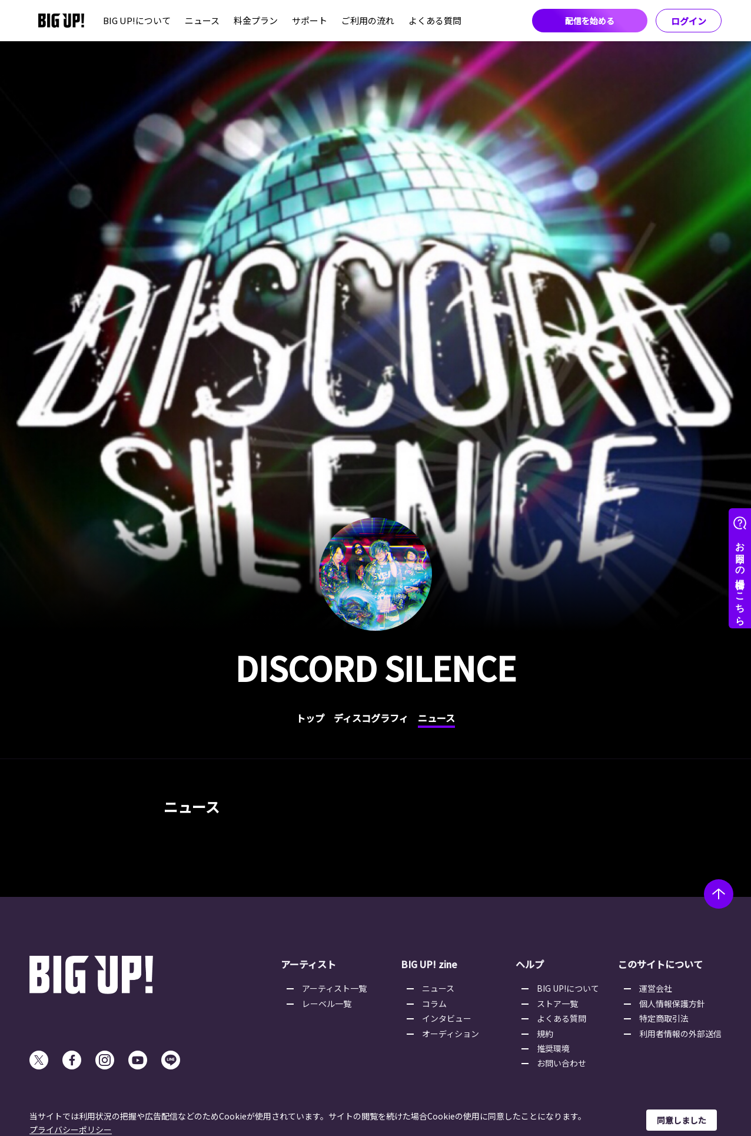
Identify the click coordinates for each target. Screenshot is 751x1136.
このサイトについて (660, 964)
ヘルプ (530, 964)
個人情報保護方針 (672, 1003)
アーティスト (308, 964)
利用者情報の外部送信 (680, 1033)
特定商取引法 (664, 1018)
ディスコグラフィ (371, 718)
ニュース (202, 20)
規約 (545, 1033)
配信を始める (589, 21)
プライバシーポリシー (70, 1129)
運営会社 (655, 988)
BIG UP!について (137, 20)
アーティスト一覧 (334, 988)
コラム (434, 1003)
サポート (309, 20)
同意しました (681, 1120)
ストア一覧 (557, 1003)
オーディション (450, 1033)
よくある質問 (434, 20)
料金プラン (256, 20)
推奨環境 (553, 1048)
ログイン (688, 21)
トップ (310, 718)
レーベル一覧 (326, 1003)
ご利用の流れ (367, 20)
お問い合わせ (561, 1063)
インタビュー (446, 1018)
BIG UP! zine (429, 964)
